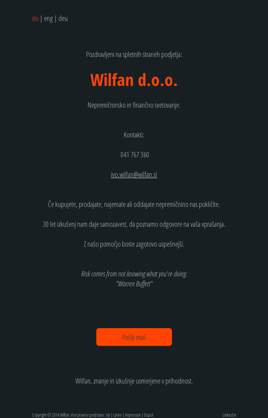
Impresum (133, 415)
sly (108, 415)
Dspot (148, 415)
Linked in (229, 415)
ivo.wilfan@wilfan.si (134, 174)
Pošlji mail (134, 337)
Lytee (117, 415)
